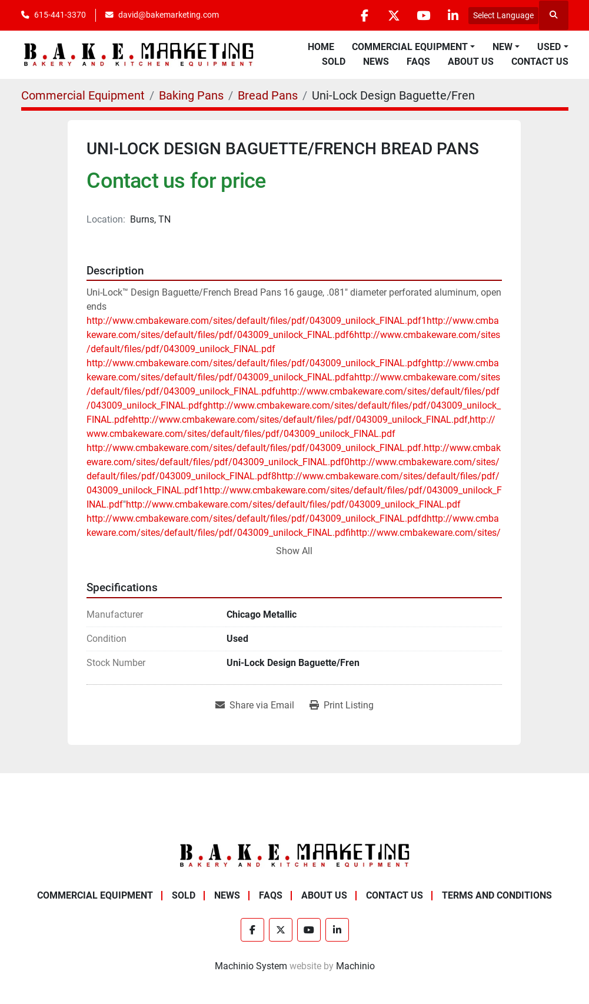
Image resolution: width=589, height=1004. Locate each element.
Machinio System (251, 966)
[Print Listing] (341, 705)
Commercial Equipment (410, 46)
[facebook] (363, 15)
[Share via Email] (255, 705)
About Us (471, 61)
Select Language (503, 15)
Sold (333, 61)
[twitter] (393, 15)
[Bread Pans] (268, 95)
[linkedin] (453, 15)
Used (549, 46)
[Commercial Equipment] (83, 95)
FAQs (418, 61)
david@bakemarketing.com (168, 14)
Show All (294, 550)
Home (321, 46)
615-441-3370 (60, 14)
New (503, 46)
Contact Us (539, 61)
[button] (413, 47)
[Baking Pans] (191, 95)
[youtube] (423, 15)
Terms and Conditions (497, 895)
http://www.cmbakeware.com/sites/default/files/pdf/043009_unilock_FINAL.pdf (293, 504)
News (376, 61)
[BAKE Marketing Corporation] (294, 854)
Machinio (355, 966)
